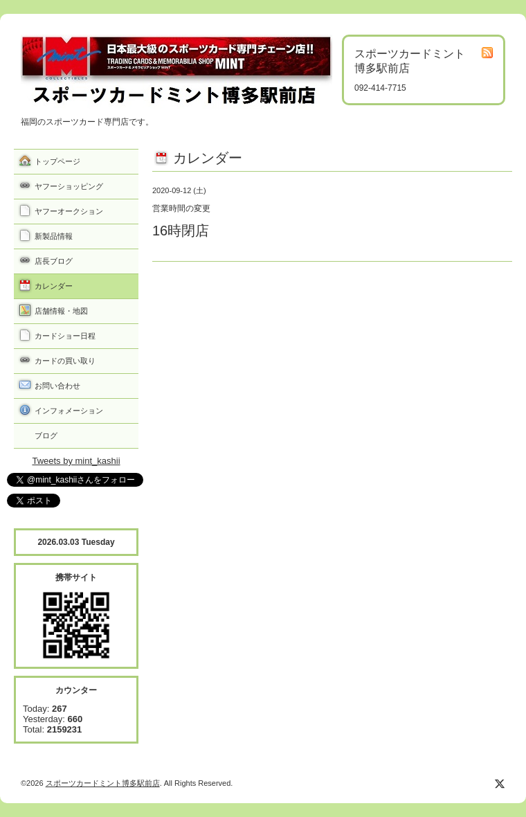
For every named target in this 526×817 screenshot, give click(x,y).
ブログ (46, 435)
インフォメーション (69, 410)
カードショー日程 (65, 336)
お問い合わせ (57, 385)
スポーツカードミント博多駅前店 (103, 783)
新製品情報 (54, 236)
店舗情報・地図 (61, 311)
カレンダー (54, 286)
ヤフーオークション (69, 211)
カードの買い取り (65, 361)
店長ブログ (54, 261)
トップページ (57, 161)
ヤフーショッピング (69, 186)
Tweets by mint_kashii (76, 461)
